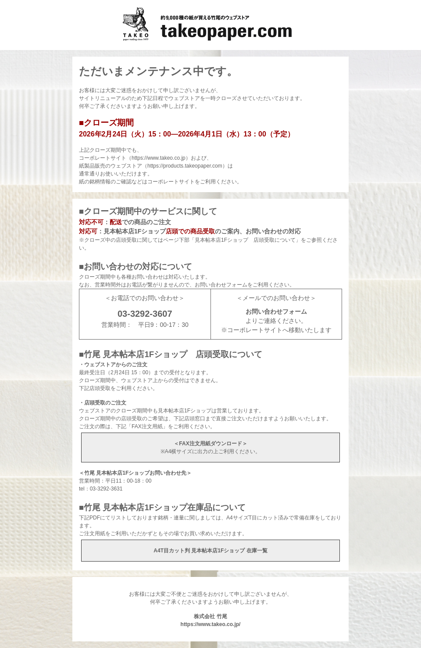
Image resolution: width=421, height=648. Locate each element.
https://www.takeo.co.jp (159, 158)
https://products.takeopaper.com (184, 166)
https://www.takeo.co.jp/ (211, 624)
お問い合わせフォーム (276, 311)
